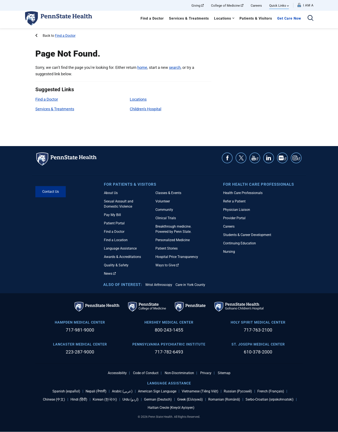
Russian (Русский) (238, 391)
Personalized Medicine (172, 240)
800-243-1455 (169, 330)
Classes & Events (168, 193)
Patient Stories (166, 248)
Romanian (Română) (224, 399)
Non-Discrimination (179, 373)
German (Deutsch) (158, 399)
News (110, 274)
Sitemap (224, 373)
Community (164, 210)
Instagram (298, 160)
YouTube (257, 160)
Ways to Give (167, 265)
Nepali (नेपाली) (96, 391)
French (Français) (270, 391)
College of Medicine (227, 6)
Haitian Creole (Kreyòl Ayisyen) (171, 407)
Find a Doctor (152, 18)
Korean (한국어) (105, 399)
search (175, 67)
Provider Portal (234, 218)
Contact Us (50, 192)
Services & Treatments (189, 18)
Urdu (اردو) (130, 399)
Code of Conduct (145, 373)
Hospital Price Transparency (176, 257)
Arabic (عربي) (122, 391)
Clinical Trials (165, 218)
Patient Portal (114, 223)
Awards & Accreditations (122, 257)
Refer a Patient (234, 201)
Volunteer (162, 201)
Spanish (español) (66, 391)
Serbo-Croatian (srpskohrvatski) (270, 399)
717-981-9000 (80, 330)
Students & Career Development (247, 235)
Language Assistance (120, 248)
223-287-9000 (80, 352)
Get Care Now (289, 18)
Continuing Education (239, 243)
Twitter (241, 158)
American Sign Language (157, 391)
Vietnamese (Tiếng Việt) (200, 391)
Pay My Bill (112, 215)
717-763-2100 (258, 330)
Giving (197, 6)
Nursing (229, 252)
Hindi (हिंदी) (78, 399)
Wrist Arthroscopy (158, 285)
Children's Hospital (145, 109)
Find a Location (116, 240)
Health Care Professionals (243, 193)
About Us (111, 193)
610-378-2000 (258, 352)
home (142, 67)
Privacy (205, 373)
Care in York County (190, 285)
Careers (256, 6)
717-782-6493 (169, 352)
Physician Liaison (236, 210)
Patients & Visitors (255, 18)
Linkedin (268, 158)
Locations (222, 18)
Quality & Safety (116, 265)
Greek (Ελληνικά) (190, 399)
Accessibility (117, 373)
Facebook (227, 158)
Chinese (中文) (54, 399)
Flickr (285, 160)
